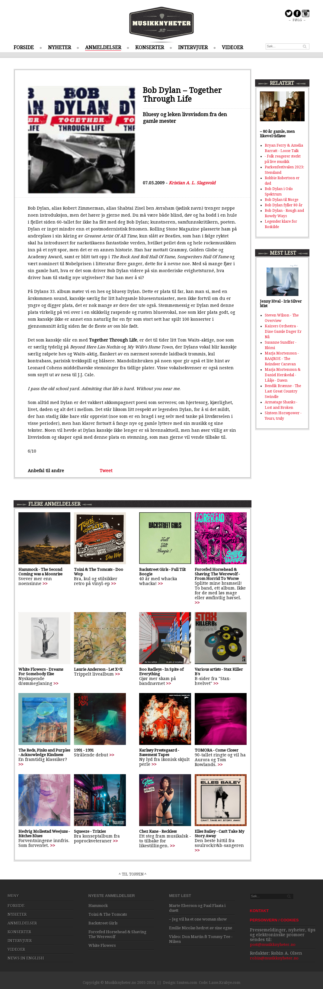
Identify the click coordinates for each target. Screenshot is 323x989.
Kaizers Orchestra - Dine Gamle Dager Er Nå (283, 331)
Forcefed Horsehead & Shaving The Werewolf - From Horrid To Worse (217, 574)
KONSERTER (149, 47)
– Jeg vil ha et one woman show (198, 919)
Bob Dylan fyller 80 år (283, 205)
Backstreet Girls (102, 923)
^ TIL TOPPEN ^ (132, 874)
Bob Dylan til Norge (281, 200)
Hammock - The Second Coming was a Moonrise (40, 571)
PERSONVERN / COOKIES (274, 920)
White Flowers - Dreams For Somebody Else (40, 671)
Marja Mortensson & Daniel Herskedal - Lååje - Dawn (283, 375)
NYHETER (59, 47)
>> (45, 583)
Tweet (106, 470)
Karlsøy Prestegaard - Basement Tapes (159, 752)
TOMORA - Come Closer (216, 750)
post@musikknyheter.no (273, 944)
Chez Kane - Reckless (158, 831)
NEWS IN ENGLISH (26, 958)
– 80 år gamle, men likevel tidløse (277, 133)
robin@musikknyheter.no (274, 958)
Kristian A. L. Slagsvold (192, 182)
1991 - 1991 (84, 750)
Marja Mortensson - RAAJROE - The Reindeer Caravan (282, 358)
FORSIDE (24, 47)
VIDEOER (232, 47)
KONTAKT (259, 910)
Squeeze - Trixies (90, 831)
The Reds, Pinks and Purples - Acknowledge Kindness (44, 752)
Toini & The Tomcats (107, 914)
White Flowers (102, 945)
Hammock (98, 905)
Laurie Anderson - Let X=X (98, 669)
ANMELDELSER (103, 47)
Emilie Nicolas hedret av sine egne (200, 928)
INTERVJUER (193, 47)
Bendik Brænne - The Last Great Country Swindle (283, 391)
